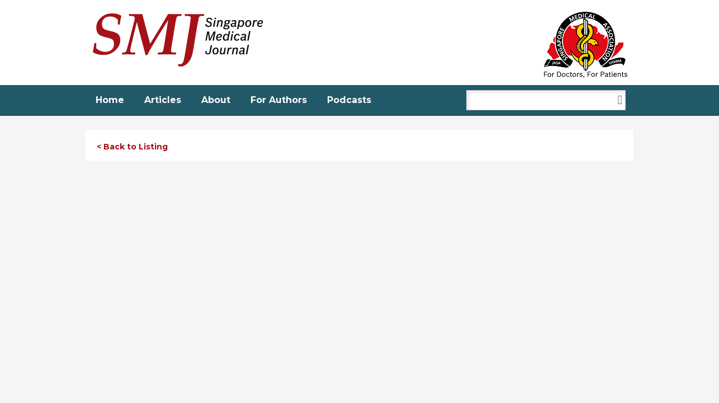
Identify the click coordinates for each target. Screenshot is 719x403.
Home (110, 100)
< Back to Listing (132, 147)
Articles (162, 100)
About (215, 100)
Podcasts (349, 100)
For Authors (278, 100)
